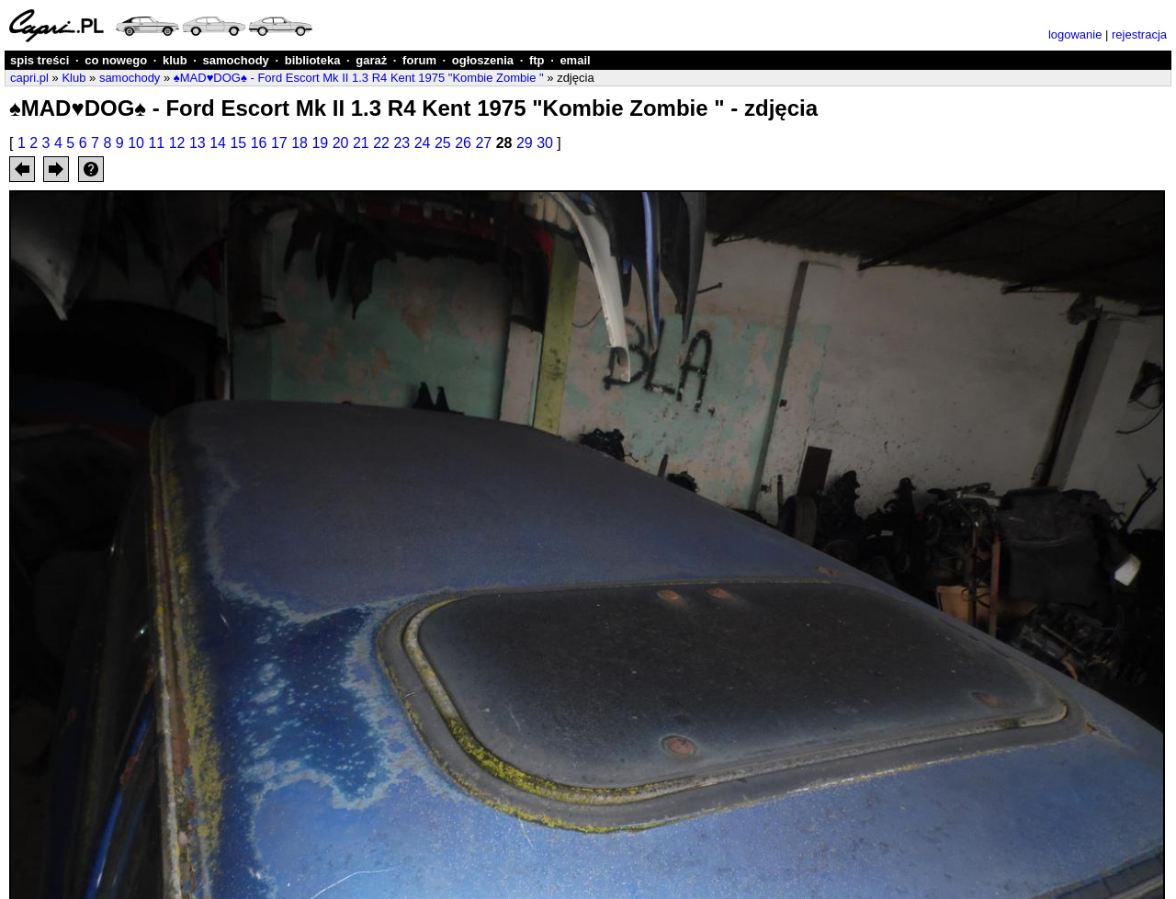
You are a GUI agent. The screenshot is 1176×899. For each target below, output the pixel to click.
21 (361, 143)
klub (175, 60)
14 (217, 143)
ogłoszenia (483, 60)
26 (463, 143)
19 (319, 143)
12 (177, 143)
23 (401, 143)
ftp (537, 60)
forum (419, 60)
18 (299, 143)
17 (279, 143)
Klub (73, 78)
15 (238, 143)
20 (341, 143)
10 (136, 143)
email (575, 60)
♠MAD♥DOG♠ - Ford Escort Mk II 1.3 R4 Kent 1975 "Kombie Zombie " (359, 78)
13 (197, 143)
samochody (236, 60)
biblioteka (313, 60)
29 (524, 143)
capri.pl (29, 78)
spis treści (39, 60)
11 (156, 143)
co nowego (116, 60)
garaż (371, 60)
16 (259, 143)
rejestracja (1139, 34)
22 (381, 143)
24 (422, 143)
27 (483, 143)
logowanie (1075, 34)
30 (545, 143)
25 (443, 143)
